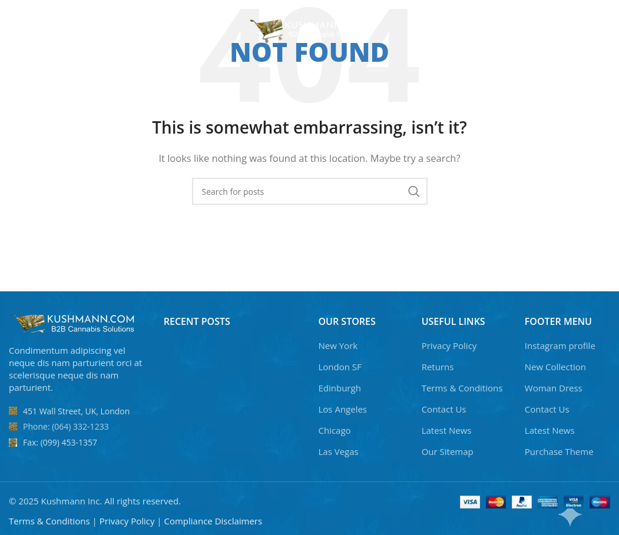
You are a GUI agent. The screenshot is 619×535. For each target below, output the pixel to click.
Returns (438, 367)
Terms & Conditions (462, 388)
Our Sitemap (448, 451)
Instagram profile (560, 345)
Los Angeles (343, 409)
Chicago (335, 430)
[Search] (521, 29)
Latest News (447, 430)
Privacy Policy (449, 345)
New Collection (555, 367)
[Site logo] (309, 28)
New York (338, 345)
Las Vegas (339, 451)
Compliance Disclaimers (213, 521)
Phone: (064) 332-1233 (66, 426)
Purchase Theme (559, 451)
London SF (340, 367)
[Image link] (73, 322)
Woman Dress (553, 388)
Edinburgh (340, 388)
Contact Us (444, 409)
